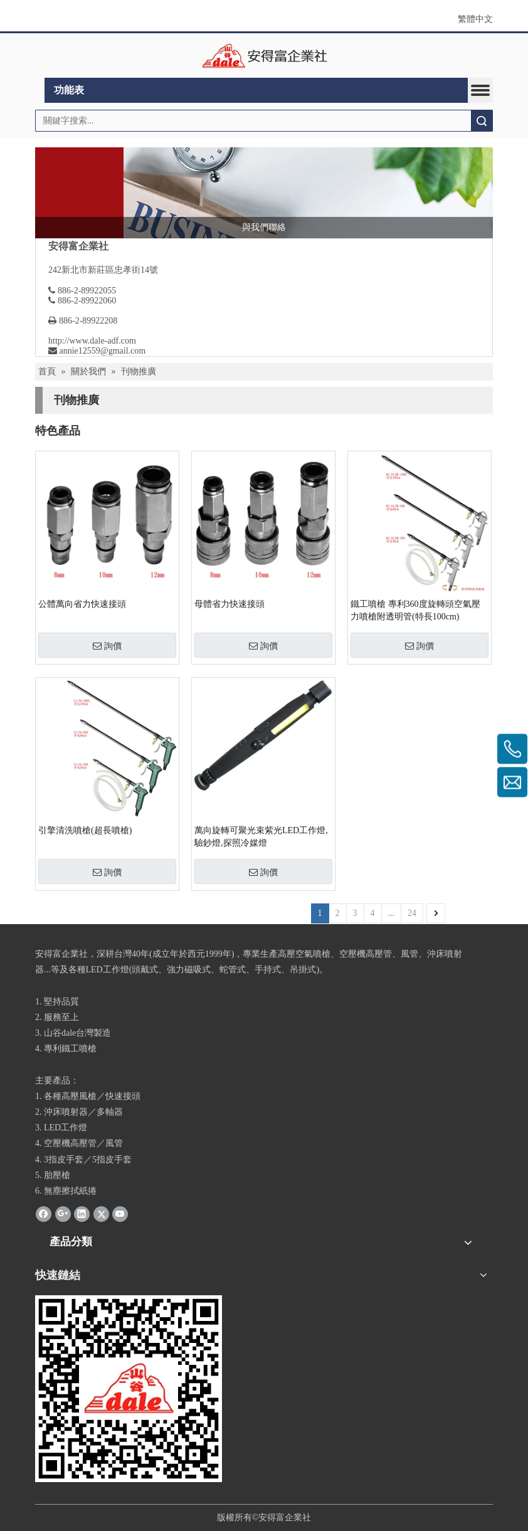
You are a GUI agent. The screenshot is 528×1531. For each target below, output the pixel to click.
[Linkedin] (82, 1214)
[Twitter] (101, 1214)
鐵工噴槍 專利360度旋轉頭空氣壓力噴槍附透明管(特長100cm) (415, 610)
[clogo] (264, 56)
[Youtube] (120, 1214)
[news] (264, 192)
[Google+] (63, 1214)
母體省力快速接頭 (229, 604)
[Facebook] (43, 1214)
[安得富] (128, 1388)
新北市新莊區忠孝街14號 (109, 270)
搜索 (481, 120)
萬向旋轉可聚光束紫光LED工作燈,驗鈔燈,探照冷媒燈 (261, 837)
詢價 (107, 646)
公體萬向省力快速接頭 (82, 604)
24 (412, 913)
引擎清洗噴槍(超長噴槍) (85, 830)
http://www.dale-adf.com (92, 340)
